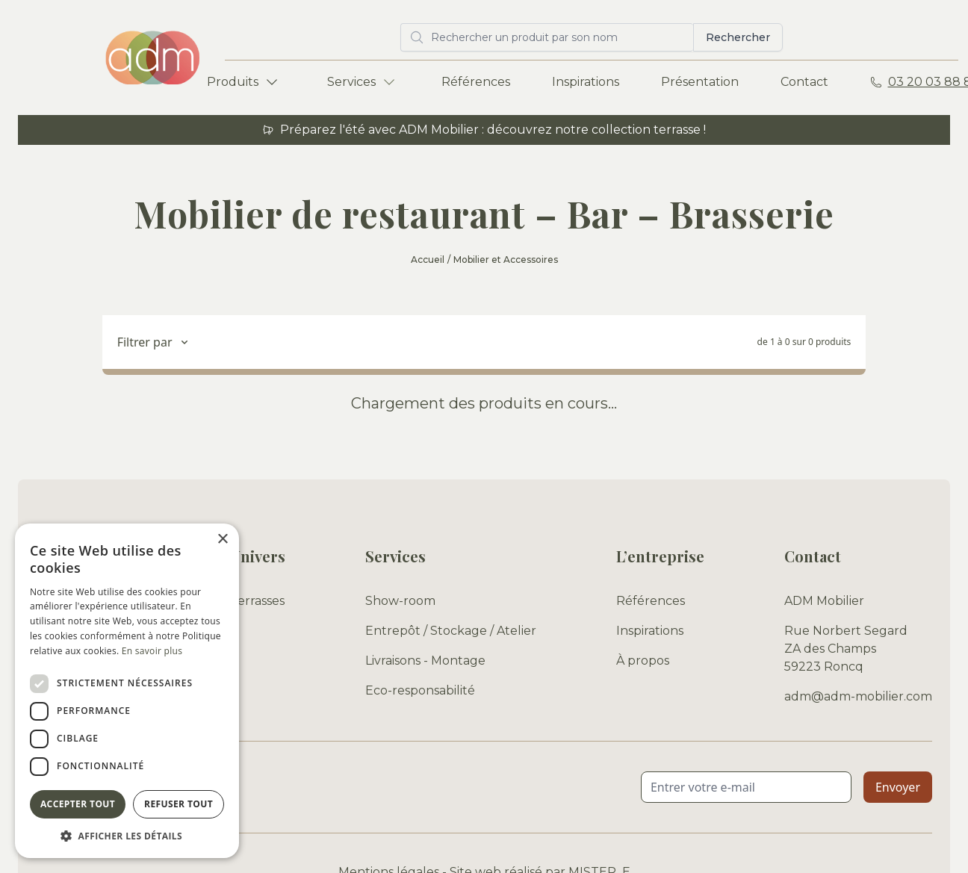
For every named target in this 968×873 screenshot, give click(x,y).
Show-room (400, 601)
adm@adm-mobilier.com (858, 696)
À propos (642, 660)
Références (475, 82)
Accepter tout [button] (77, 804)
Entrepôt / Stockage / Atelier (450, 631)
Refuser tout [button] (178, 804)
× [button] (222, 539)
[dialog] (127, 691)
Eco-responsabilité (420, 690)
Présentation (700, 82)
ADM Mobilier (824, 601)
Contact (804, 82)
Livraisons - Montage (425, 660)
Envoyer (897, 787)
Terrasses (257, 601)
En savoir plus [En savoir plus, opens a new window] (152, 650)
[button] (127, 835)
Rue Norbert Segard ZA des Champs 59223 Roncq (846, 649)
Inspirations (585, 82)
